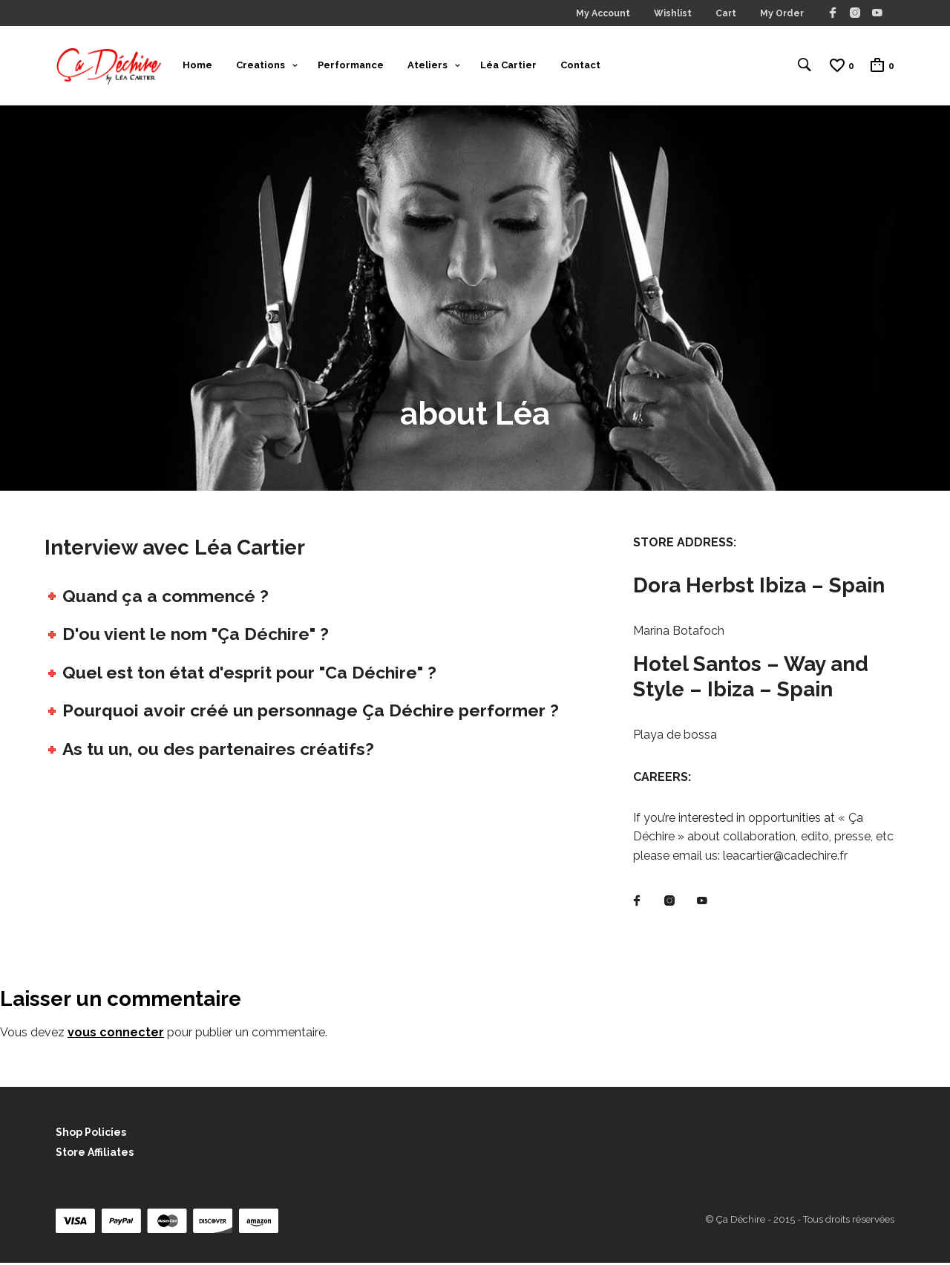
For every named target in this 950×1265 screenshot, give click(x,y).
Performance (351, 65)
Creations (260, 65)
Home (197, 65)
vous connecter (116, 1034)
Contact (580, 65)
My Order (782, 13)
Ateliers (427, 65)
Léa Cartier (508, 65)
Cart (725, 13)
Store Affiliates (95, 1154)
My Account (603, 13)
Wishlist (673, 13)
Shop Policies (91, 1134)
